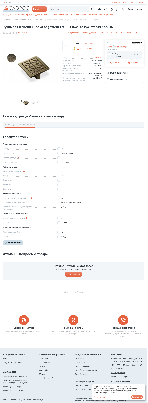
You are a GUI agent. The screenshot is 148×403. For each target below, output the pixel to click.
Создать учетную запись (12, 363)
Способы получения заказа (86, 370)
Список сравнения (82, 366)
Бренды (29, 15)
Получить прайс (81, 386)
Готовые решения (106, 15)
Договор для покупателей (13, 390)
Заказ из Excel (58, 15)
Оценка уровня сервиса (84, 382)
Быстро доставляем (24, 328)
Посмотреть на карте (119, 377)
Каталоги (47, 15)
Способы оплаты (81, 374)
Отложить (115, 62)
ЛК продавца (128, 2)
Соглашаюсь (137, 397)
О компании (43, 359)
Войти (5, 359)
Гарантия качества (73, 328)
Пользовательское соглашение (15, 376)
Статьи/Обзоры (81, 15)
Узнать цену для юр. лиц (117, 47)
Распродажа (7, 15)
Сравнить (133, 62)
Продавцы (116, 2)
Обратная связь (45, 363)
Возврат (78, 378)
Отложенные (80, 363)
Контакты (139, 2)
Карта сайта (43, 370)
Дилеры (42, 366)
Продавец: (78, 43)
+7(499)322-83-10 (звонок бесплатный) (126, 365)
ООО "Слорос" (90, 43)
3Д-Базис (38, 15)
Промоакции (19, 15)
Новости (69, 15)
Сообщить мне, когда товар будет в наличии (124, 55)
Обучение (93, 15)
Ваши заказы (80, 359)
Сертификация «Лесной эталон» (52, 378)
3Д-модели (43, 374)
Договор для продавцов (12, 387)
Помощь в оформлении (123, 328)
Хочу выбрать (99, 397)
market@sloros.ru (118, 373)
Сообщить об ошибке (83, 389)
